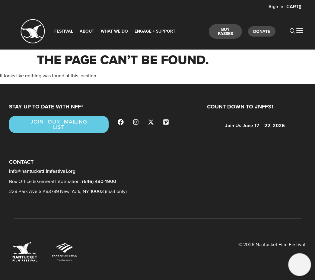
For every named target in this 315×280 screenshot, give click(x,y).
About (87, 31)
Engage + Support (155, 31)
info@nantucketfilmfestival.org (42, 171)
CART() (293, 6)
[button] (299, 264)
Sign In (275, 6)
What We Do (114, 31)
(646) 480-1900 (99, 181)
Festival (63, 31)
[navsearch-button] (289, 31)
